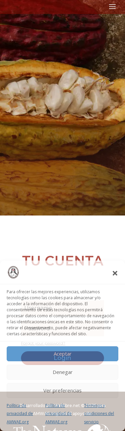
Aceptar (63, 353)
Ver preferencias (62, 390)
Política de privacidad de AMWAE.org (20, 414)
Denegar (63, 372)
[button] (115, 273)
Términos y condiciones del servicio (99, 414)
